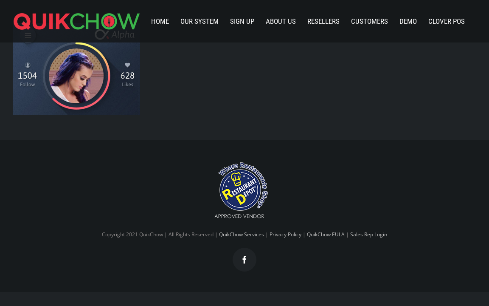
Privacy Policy (285, 234)
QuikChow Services (241, 234)
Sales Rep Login (368, 234)
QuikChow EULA (326, 234)
